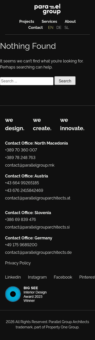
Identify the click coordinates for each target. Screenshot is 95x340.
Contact (35, 27)
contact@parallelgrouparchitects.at (37, 198)
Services (49, 21)
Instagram (37, 277)
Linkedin (13, 277)
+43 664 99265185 (22, 182)
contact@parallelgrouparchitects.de (38, 252)
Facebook (63, 277)
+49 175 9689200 (21, 244)
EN (50, 27)
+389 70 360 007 (21, 150)
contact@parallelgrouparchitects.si (37, 227)
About (70, 21)
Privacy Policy (18, 263)
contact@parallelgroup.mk (29, 165)
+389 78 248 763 (20, 157)
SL (66, 27)
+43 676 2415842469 (24, 190)
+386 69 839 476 (20, 219)
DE (59, 27)
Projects (26, 21)
